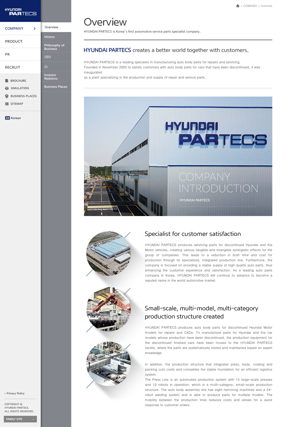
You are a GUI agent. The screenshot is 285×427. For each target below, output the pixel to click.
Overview (266, 5)
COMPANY (250, 5)
